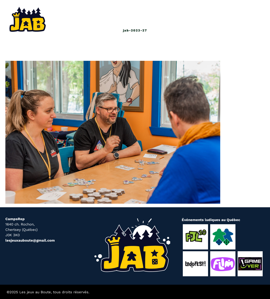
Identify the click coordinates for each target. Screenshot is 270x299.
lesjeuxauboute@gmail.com (30, 240)
